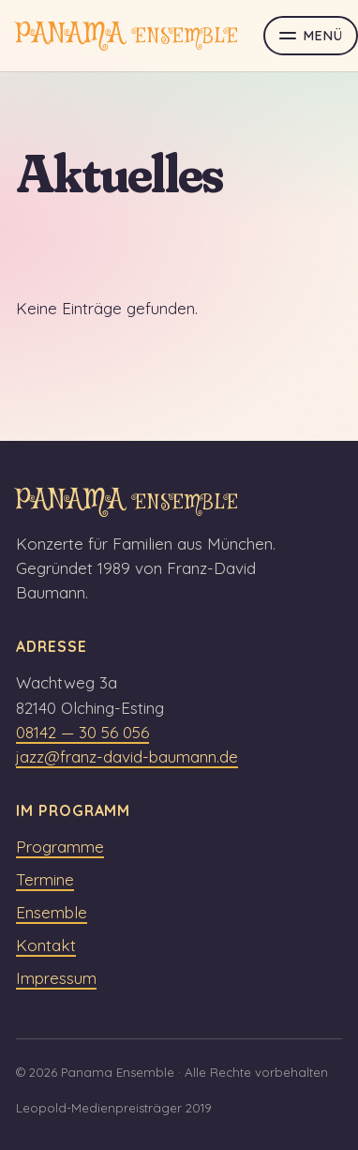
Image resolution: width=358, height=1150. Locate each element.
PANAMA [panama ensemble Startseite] (128, 35)
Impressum (56, 978)
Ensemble (51, 912)
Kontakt (46, 945)
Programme (60, 846)
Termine (45, 879)
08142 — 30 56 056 (82, 732)
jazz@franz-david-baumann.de (127, 756)
